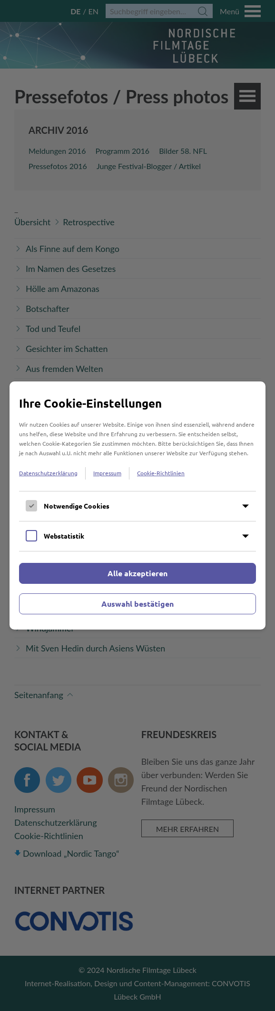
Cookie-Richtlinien (161, 473)
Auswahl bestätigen (137, 604)
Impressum (107, 473)
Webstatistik (64, 535)
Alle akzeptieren (137, 573)
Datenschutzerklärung (48, 473)
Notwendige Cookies (76, 505)
